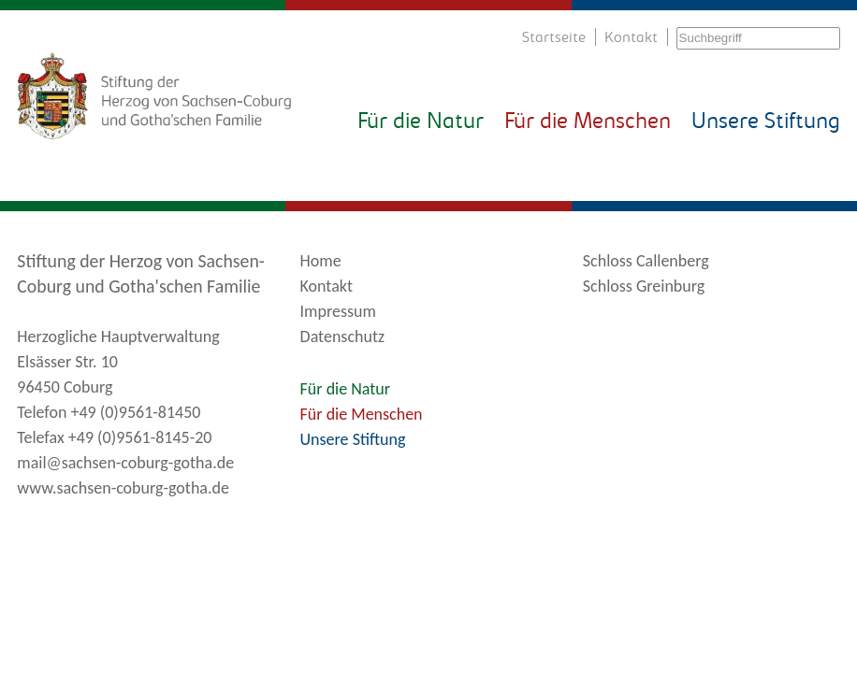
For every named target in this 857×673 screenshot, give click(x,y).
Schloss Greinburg (643, 286)
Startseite (554, 38)
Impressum (338, 311)
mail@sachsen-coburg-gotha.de (125, 462)
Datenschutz (342, 336)
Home (320, 261)
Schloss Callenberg (646, 261)
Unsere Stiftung (765, 122)
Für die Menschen (587, 122)
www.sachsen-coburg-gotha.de (123, 488)
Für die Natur (420, 122)
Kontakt (631, 38)
